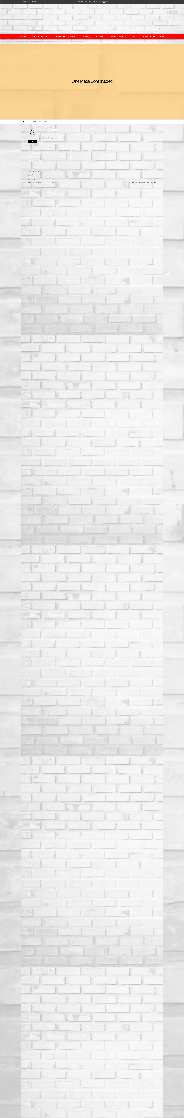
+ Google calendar (33, 171)
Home (25, 121)
